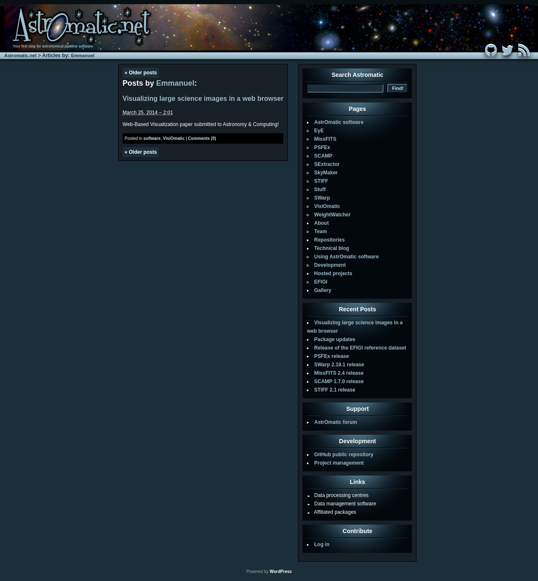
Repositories (329, 240)
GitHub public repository (343, 454)
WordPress (280, 571)
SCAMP (323, 156)
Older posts (141, 73)
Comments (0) (202, 138)
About (321, 223)
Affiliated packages (331, 512)
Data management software (341, 504)
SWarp (322, 198)
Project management (339, 463)
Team (320, 231)
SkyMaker (326, 173)
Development (329, 265)
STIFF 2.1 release (334, 390)
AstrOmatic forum (335, 422)
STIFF (321, 181)
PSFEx (322, 147)
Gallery (322, 290)
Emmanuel (83, 55)
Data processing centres (337, 495)
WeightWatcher (332, 215)
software (152, 138)
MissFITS (325, 139)
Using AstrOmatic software (346, 257)
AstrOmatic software (338, 122)
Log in (321, 544)
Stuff (319, 189)
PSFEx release (331, 356)
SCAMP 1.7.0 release (339, 381)
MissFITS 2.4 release (338, 373)
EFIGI (320, 282)
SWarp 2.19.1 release (339, 365)
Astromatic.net (20, 55)
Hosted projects (333, 273)
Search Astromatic (357, 74)
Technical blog (331, 248)
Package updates (334, 339)
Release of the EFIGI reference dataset (360, 348)
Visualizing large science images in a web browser (203, 98)
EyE (319, 131)
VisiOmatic (174, 138)
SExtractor (327, 164)
